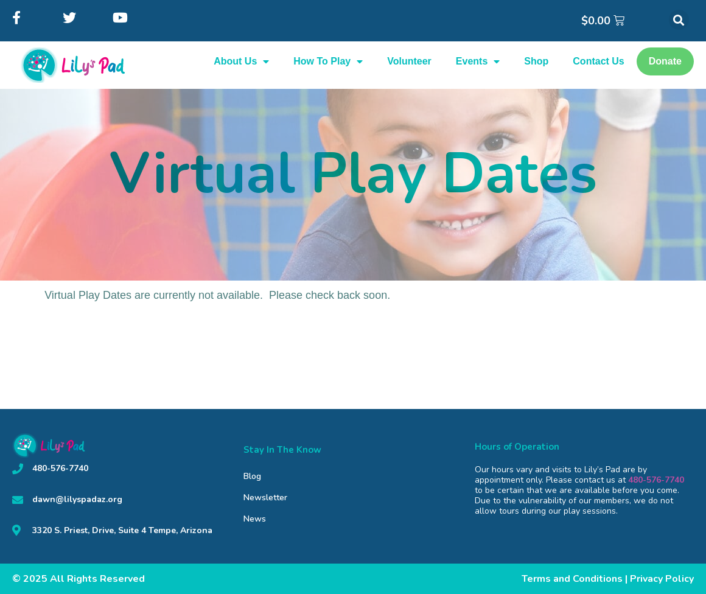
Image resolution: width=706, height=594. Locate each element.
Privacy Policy (662, 578)
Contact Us (598, 61)
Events (478, 61)
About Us (241, 61)
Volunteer (409, 61)
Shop (536, 61)
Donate (665, 61)
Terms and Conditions (572, 578)
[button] (679, 20)
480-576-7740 (656, 480)
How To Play (328, 61)
